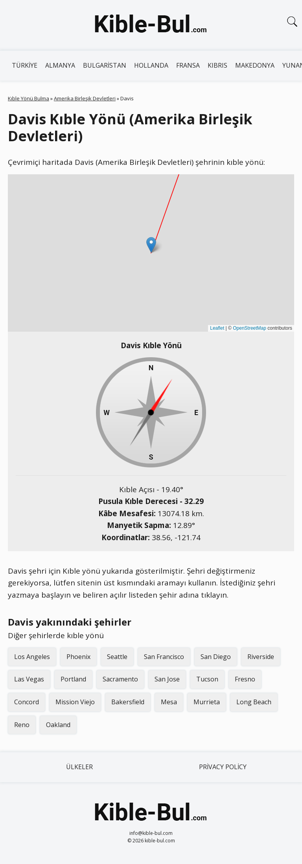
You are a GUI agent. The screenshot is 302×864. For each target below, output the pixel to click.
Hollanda (151, 65)
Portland (73, 679)
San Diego (216, 656)
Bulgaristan (104, 65)
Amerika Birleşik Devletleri (85, 98)
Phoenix (78, 656)
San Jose (167, 679)
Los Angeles (32, 656)
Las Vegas (29, 679)
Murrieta (206, 702)
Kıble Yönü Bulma (28, 98)
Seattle (117, 656)
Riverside (260, 656)
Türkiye (24, 65)
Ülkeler (79, 766)
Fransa (188, 65)
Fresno (245, 679)
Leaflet (217, 328)
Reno (21, 724)
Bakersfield (127, 702)
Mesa (169, 702)
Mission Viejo (75, 702)
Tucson (207, 679)
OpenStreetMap (249, 328)
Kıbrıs (217, 65)
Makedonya (254, 65)
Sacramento (120, 679)
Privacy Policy (223, 766)
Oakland (58, 724)
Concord (26, 702)
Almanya (60, 65)
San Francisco (164, 656)
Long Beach (253, 702)
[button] (151, 245)
